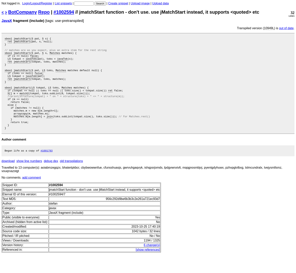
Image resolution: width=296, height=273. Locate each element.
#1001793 (46, 169)
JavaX (7, 21)
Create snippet (118, 3)
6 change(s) (152, 264)
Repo (44, 12)
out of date (286, 28)
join (49, 132)
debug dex (51, 180)
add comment (31, 196)
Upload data (160, 3)
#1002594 (64, 12)
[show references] (148, 268)
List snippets (63, 3)
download (8, 180)
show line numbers (29, 180)
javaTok (31, 63)
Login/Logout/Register (37, 3)
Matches (55, 56)
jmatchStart (22, 39)
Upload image (140, 3)
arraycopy (20, 129)
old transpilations (71, 180)
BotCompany (22, 12)
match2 (24, 105)
